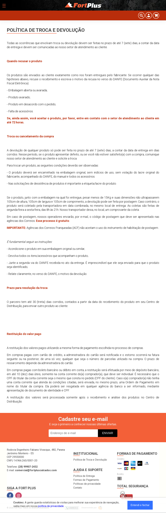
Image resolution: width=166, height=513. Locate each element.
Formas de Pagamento (86, 479)
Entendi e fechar (140, 505)
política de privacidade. (51, 506)
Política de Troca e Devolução (90, 459)
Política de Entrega (84, 476)
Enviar (107, 433)
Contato (77, 487)
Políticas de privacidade (87, 483)
